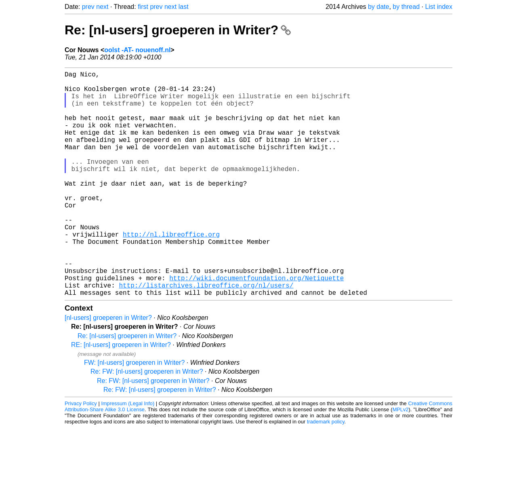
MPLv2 (401, 460)
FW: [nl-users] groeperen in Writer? (134, 412)
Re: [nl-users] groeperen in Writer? (178, 30)
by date (378, 6)
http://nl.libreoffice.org (171, 271)
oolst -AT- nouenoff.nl (137, 50)
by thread (406, 6)
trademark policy (326, 472)
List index (438, 6)
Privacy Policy (81, 454)
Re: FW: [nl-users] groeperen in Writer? (146, 421)
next (102, 6)
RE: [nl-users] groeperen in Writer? (121, 394)
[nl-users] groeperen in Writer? (108, 367)
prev (88, 6)
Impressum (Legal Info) (127, 454)
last (184, 6)
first (143, 6)
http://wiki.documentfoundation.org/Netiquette (256, 324)
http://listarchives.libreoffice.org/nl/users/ (206, 333)
